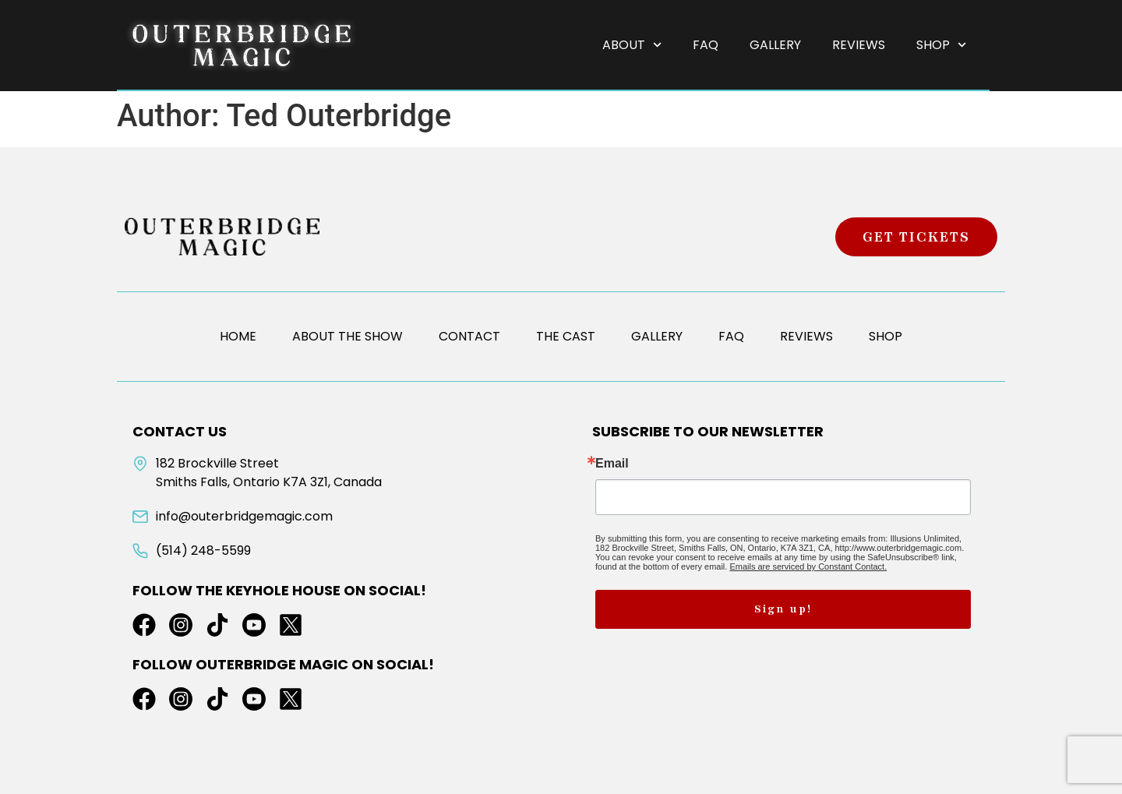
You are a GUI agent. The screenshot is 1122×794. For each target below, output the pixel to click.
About (632, 45)
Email (612, 463)
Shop (941, 45)
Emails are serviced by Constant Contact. (808, 566)
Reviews (858, 45)
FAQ (705, 45)
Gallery (775, 45)
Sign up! (783, 609)
